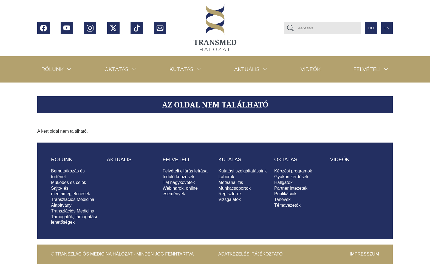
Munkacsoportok (235, 188)
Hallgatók (283, 182)
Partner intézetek (290, 188)
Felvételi (367, 69)
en (386, 28)
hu (371, 28)
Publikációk (285, 193)
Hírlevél (160, 28)
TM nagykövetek (179, 182)
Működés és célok (68, 182)
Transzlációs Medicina (72, 211)
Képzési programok (293, 171)
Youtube (67, 28)
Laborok (226, 176)
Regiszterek (230, 193)
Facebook (43, 28)
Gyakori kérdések (291, 176)
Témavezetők (287, 205)
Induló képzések (178, 176)
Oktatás (116, 69)
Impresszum (364, 254)
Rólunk (52, 69)
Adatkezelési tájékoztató (250, 254)
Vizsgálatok (230, 199)
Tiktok (137, 28)
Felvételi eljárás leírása (185, 171)
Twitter (113, 28)
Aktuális (246, 69)
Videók (311, 69)
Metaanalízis (231, 182)
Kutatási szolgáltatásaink (243, 171)
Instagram (90, 28)
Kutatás (181, 69)
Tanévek (282, 199)
